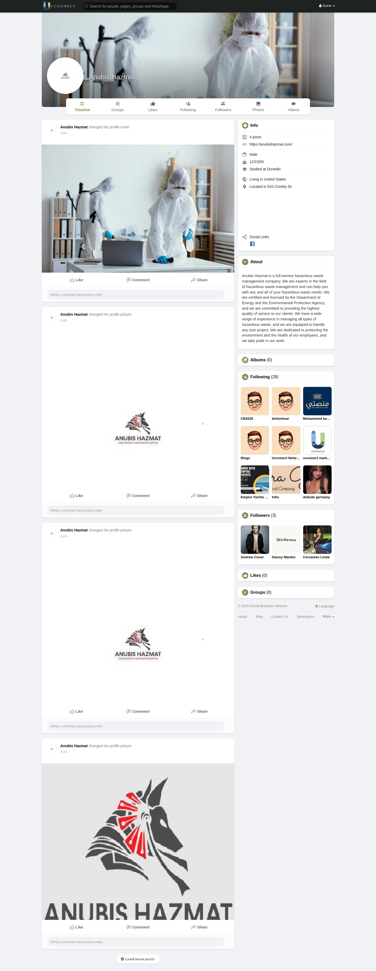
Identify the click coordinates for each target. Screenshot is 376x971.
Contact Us (279, 616)
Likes (255, 575)
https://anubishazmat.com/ (271, 144)
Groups (257, 592)
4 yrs (63, 133)
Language (324, 606)
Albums (258, 360)
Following (260, 377)
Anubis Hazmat (112, 77)
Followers (260, 515)
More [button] (328, 616)
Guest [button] (327, 6)
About (242, 616)
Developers (305, 616)
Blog (259, 616)
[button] (130, 6)
